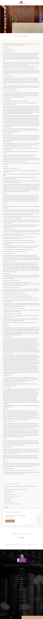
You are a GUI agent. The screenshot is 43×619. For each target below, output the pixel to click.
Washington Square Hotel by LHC (21, 577)
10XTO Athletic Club (21, 594)
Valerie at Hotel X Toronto (21, 598)
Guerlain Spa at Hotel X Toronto (21, 596)
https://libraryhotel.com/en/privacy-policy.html (11, 66)
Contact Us (21, 610)
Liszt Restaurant (21, 587)
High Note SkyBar (21, 585)
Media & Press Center (21, 608)
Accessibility (29, 544)
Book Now (32, 617)
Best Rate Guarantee (21, 604)
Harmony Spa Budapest (21, 583)
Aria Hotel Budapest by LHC (21, 581)
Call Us (10, 617)
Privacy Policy (35, 544)
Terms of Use (23, 544)
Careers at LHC (21, 606)
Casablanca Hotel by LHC (21, 575)
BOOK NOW (5, 509)
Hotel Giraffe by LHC (21, 573)
